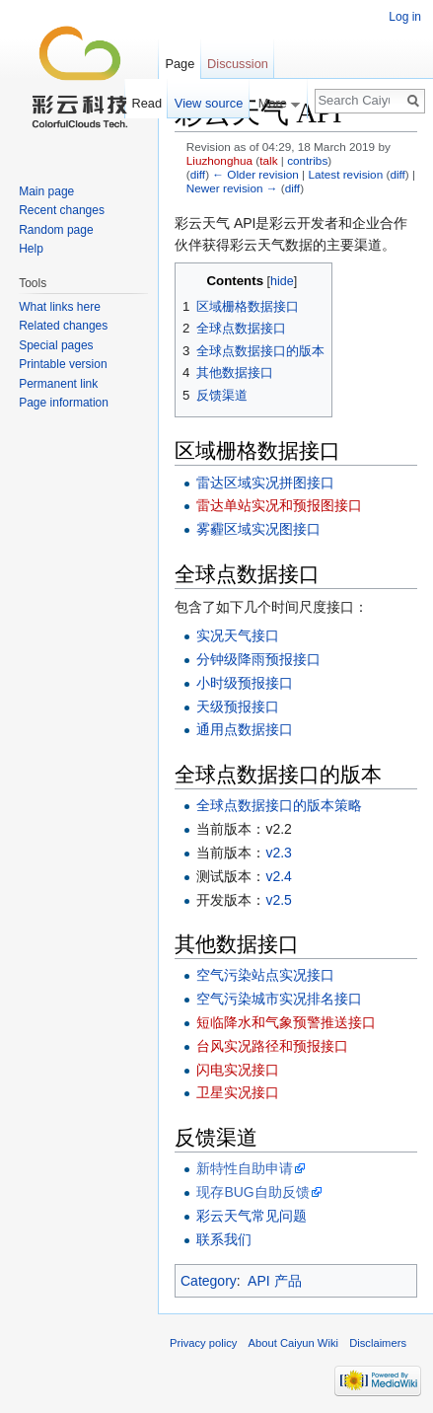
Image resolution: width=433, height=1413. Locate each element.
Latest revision (345, 174)
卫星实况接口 (237, 1092)
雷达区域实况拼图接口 (265, 482)
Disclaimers (377, 1343)
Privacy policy (203, 1343)
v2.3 (278, 852)
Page (179, 63)
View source (209, 103)
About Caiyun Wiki (293, 1343)
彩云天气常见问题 (251, 1216)
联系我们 (224, 1239)
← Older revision (255, 174)
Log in (405, 17)
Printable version (63, 364)
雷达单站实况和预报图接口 (279, 505)
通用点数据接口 (244, 729)
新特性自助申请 (244, 1168)
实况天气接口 (237, 635)
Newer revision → (232, 188)
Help (31, 249)
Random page (56, 230)
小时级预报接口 (244, 683)
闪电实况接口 (237, 1070)
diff (197, 174)
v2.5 (278, 900)
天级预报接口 (237, 706)
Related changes (63, 326)
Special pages (56, 345)
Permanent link (58, 384)
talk (268, 160)
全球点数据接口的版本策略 (279, 805)
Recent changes (62, 210)
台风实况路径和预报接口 (272, 1046)
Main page (46, 191)
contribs (307, 160)
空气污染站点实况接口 (265, 975)
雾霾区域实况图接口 (258, 529)
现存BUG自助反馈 (252, 1192)
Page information (63, 402)
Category (208, 1281)
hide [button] (282, 281)
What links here (60, 307)
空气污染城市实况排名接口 (279, 998)
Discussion (237, 63)
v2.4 (278, 876)
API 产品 (274, 1281)
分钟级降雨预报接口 (258, 659)
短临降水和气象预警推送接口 (286, 1022)
